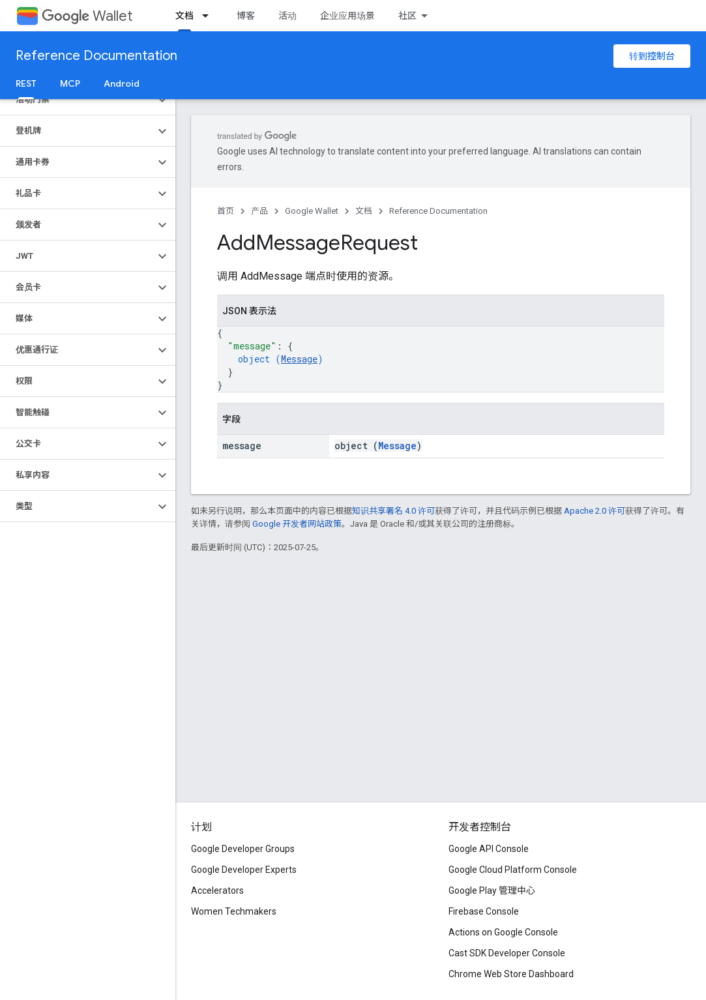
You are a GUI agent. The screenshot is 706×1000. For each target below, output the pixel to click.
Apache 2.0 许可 (594, 511)
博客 (246, 16)
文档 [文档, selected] (184, 16)
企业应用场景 (347, 16)
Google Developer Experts (244, 869)
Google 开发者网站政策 (297, 524)
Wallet (87, 16)
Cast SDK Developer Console (507, 953)
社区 (407, 16)
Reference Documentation (96, 56)
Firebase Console (484, 911)
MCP (70, 83)
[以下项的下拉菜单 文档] (209, 15)
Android (122, 83)
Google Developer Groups (243, 849)
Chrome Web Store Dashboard (511, 974)
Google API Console (489, 849)
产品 (259, 211)
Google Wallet (311, 211)
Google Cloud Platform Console (513, 869)
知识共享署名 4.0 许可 (393, 511)
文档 (363, 211)
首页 (225, 211)
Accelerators (217, 890)
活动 (287, 16)
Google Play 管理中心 (492, 890)
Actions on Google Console (503, 932)
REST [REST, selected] (26, 83)
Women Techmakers (233, 911)
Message (299, 359)
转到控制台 (652, 56)
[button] (77, 100)
